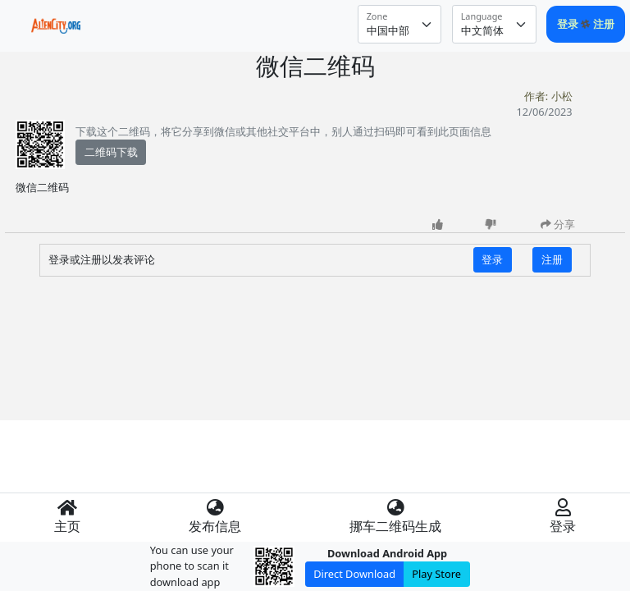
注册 (603, 23)
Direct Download (354, 573)
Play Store (436, 573)
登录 (569, 23)
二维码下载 (111, 151)
